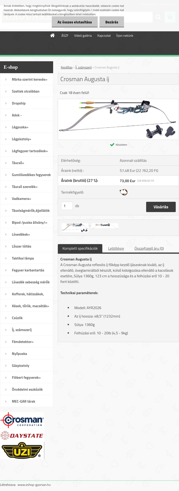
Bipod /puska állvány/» (29, 222)
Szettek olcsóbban (25, 91)
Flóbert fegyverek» (26, 377)
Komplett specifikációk (80, 248)
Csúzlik (17, 318)
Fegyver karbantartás (28, 270)
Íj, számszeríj (22, 329)
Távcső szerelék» (25, 186)
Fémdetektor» (23, 341)
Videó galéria (83, 35)
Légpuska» (20, 127)
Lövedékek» (21, 234)
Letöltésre (116, 248)
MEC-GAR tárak (23, 401)
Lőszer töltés (21, 246)
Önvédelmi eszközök (27, 389)
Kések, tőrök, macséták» (30, 306)
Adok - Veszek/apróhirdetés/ (28, 116)
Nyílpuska (19, 353)
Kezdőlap (66, 67)
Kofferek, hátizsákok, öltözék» (28, 295)
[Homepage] (53, 35)
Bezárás (111, 22)
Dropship (19, 103)
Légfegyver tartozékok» (30, 151)
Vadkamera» (21, 198)
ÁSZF (65, 35)
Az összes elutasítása (75, 22)
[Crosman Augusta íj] (118, 101)
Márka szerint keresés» (29, 79)
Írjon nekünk (124, 35)
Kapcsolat (104, 35)
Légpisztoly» (21, 139)
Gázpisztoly (20, 365)
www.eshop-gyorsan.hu (34, 484)
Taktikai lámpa (23, 258)
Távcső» (18, 163)
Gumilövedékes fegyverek (31, 174)
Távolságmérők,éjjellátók (31, 210)
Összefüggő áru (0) (149, 248)
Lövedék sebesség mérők (31, 282)
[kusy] (67, 206)
